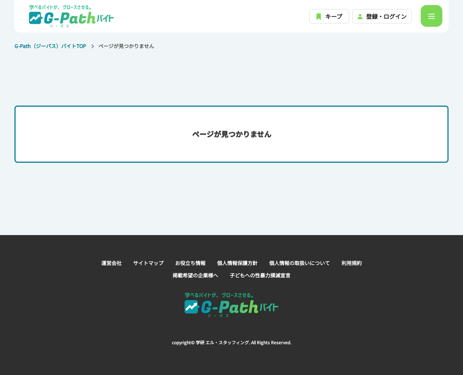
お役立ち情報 (190, 263)
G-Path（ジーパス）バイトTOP (50, 45)
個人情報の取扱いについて (299, 263)
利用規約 (351, 263)
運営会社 (111, 263)
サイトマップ (148, 263)
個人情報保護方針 (237, 263)
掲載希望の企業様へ (195, 275)
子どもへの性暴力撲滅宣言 (260, 275)
